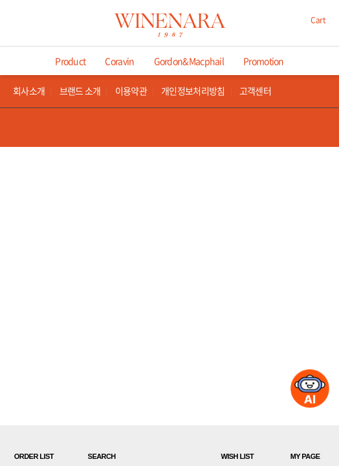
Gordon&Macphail (189, 60)
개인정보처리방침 (192, 91)
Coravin (119, 60)
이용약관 (131, 91)
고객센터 (255, 91)
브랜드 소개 (80, 91)
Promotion (263, 60)
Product (70, 60)
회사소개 (29, 91)
